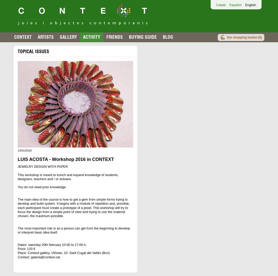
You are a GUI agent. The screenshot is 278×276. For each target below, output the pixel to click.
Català (221, 5)
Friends (114, 37)
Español (235, 5)
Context (23, 37)
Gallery (68, 37)
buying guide (143, 37)
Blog (168, 37)
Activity (91, 37)
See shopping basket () (244, 37)
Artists (46, 37)
